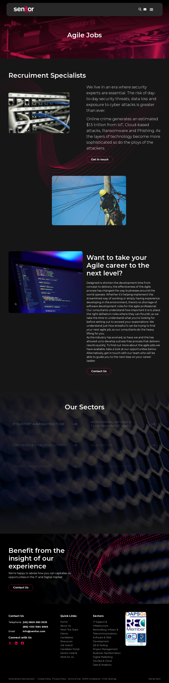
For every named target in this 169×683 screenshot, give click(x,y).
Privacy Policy (59, 679)
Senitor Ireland (68, 653)
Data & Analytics (102, 664)
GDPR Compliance (91, 679)
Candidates (66, 637)
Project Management (105, 649)
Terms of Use (74, 679)
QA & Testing (100, 645)
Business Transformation (107, 653)
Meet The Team (69, 629)
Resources (66, 641)
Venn (158, 679)
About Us (65, 625)
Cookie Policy (44, 679)
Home (64, 621)
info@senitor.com (34, 631)
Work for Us (67, 657)
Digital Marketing (103, 657)
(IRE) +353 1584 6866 (35, 626)
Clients (64, 633)
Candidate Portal (69, 649)
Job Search (66, 645)
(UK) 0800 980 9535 (35, 622)
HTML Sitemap (109, 679)
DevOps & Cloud (102, 660)
